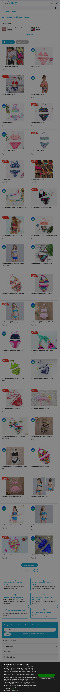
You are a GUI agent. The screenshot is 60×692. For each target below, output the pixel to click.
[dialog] (30, 677)
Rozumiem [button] (46, 675)
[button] (20, 690)
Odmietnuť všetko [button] (46, 679)
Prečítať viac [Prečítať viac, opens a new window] (13, 688)
